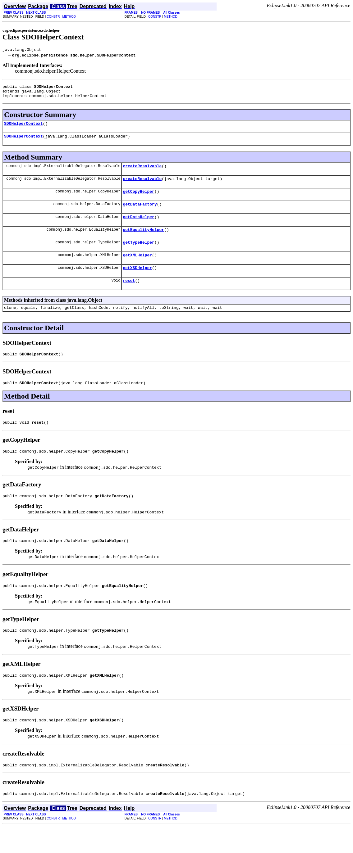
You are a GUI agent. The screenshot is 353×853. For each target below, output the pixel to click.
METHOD (69, 16)
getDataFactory (140, 213)
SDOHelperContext (23, 128)
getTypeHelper (138, 254)
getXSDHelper (137, 281)
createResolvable (142, 172)
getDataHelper (138, 227)
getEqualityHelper (143, 240)
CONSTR (53, 16)
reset (129, 295)
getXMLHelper (137, 268)
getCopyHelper (138, 199)
